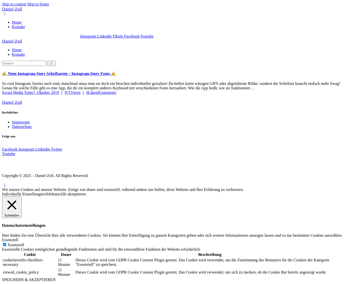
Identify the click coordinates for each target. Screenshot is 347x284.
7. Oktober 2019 (46, 92)
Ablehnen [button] (52, 194)
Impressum (21, 122)
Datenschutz (22, 126)
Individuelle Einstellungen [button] (23, 194)
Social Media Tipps (17, 92)
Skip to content (14, 4)
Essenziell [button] (10, 240)
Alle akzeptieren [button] (73, 194)
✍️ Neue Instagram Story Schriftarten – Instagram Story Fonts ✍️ (59, 73)
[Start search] (51, 63)
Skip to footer (38, 4)
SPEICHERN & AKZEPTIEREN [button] (29, 280)
